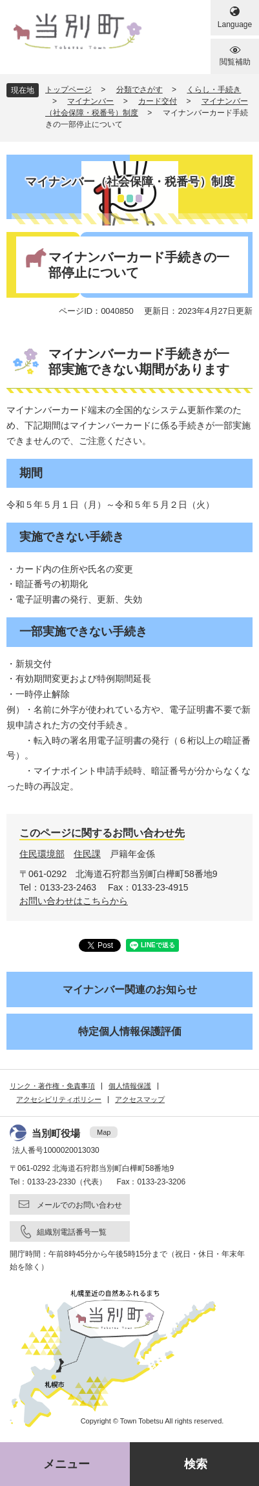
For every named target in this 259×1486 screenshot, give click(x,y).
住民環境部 (42, 854)
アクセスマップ (140, 1099)
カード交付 (157, 101)
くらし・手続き (214, 89)
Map (103, 1132)
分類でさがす (139, 89)
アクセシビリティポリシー (58, 1099)
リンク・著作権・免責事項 (52, 1086)
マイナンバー (90, 101)
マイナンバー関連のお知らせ (130, 989)
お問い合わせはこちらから (73, 901)
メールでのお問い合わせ (79, 1205)
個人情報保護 (130, 1086)
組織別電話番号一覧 (72, 1232)
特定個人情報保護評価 (129, 1031)
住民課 (87, 854)
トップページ (68, 89)
